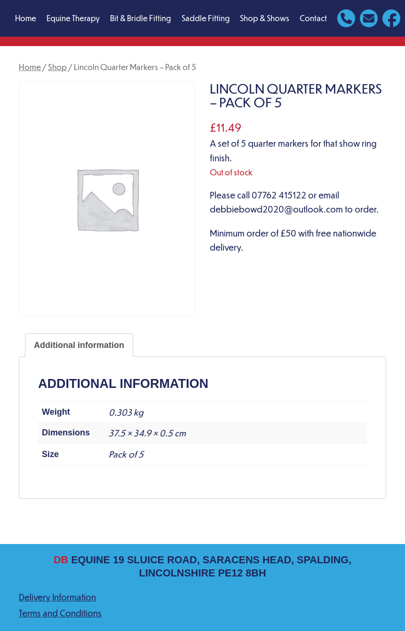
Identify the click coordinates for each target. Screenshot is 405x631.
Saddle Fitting (206, 18)
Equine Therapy (73, 18)
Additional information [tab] (79, 345)
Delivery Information (57, 597)
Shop (57, 67)
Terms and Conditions (60, 612)
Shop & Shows (264, 18)
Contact (313, 18)
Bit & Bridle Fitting (140, 18)
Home (25, 18)
